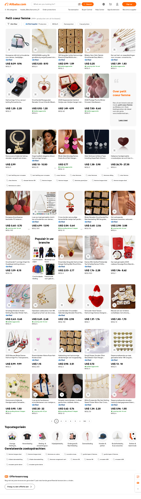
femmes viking (107, 175)
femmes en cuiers (13, 186)
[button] (79, 4)
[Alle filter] (12, 24)
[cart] (111, 5)
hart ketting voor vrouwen (16, 175)
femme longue (46, 180)
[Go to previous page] (52, 421)
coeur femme (59, 175)
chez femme (123, 175)
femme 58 (75, 459)
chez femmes (75, 175)
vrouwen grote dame (14, 464)
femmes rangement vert (57, 459)
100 (84, 421)
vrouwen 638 (103, 459)
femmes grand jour (79, 180)
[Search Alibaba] (55, 4)
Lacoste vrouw (70, 454)
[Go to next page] (89, 421)
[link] (138, 477)
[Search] (88, 4)
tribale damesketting (14, 459)
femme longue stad (99, 180)
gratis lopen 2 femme (89, 454)
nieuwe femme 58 (28, 180)
